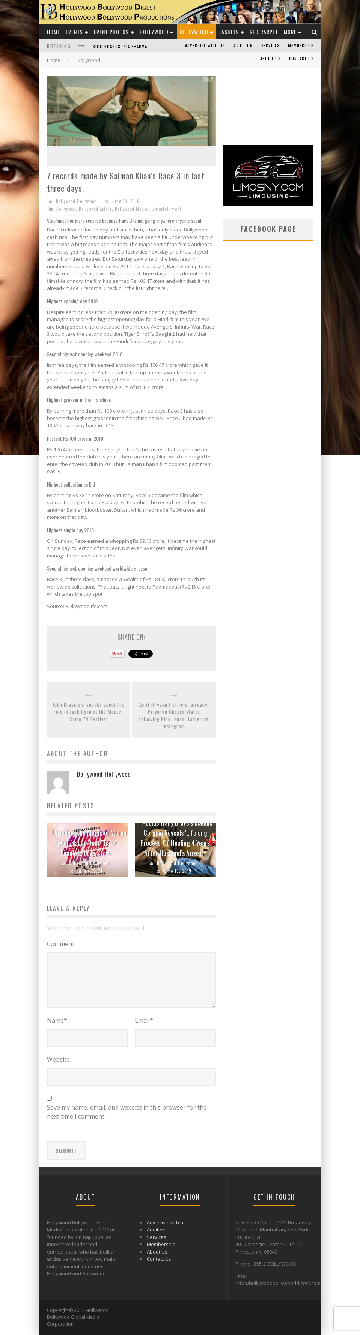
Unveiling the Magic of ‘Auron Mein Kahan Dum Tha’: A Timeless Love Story (89, 843)
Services (270, 45)
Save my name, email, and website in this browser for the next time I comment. (127, 1111)
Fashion (229, 32)
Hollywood (154, 32)
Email (144, 1020)
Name (57, 1020)
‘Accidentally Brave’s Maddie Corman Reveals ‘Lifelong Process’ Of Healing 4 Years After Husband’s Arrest (176, 838)
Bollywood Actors (95, 209)
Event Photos (111, 32)
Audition (243, 45)
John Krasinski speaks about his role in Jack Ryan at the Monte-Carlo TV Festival (88, 712)
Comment (60, 944)
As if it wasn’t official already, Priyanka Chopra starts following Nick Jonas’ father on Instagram (174, 715)
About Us (270, 59)
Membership (300, 45)
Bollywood (193, 32)
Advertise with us (205, 45)
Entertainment (166, 209)
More (290, 32)
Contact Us (301, 59)
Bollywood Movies (132, 209)
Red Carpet (264, 32)
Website (58, 1059)
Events (74, 32)
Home (53, 32)
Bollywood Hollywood (76, 201)
